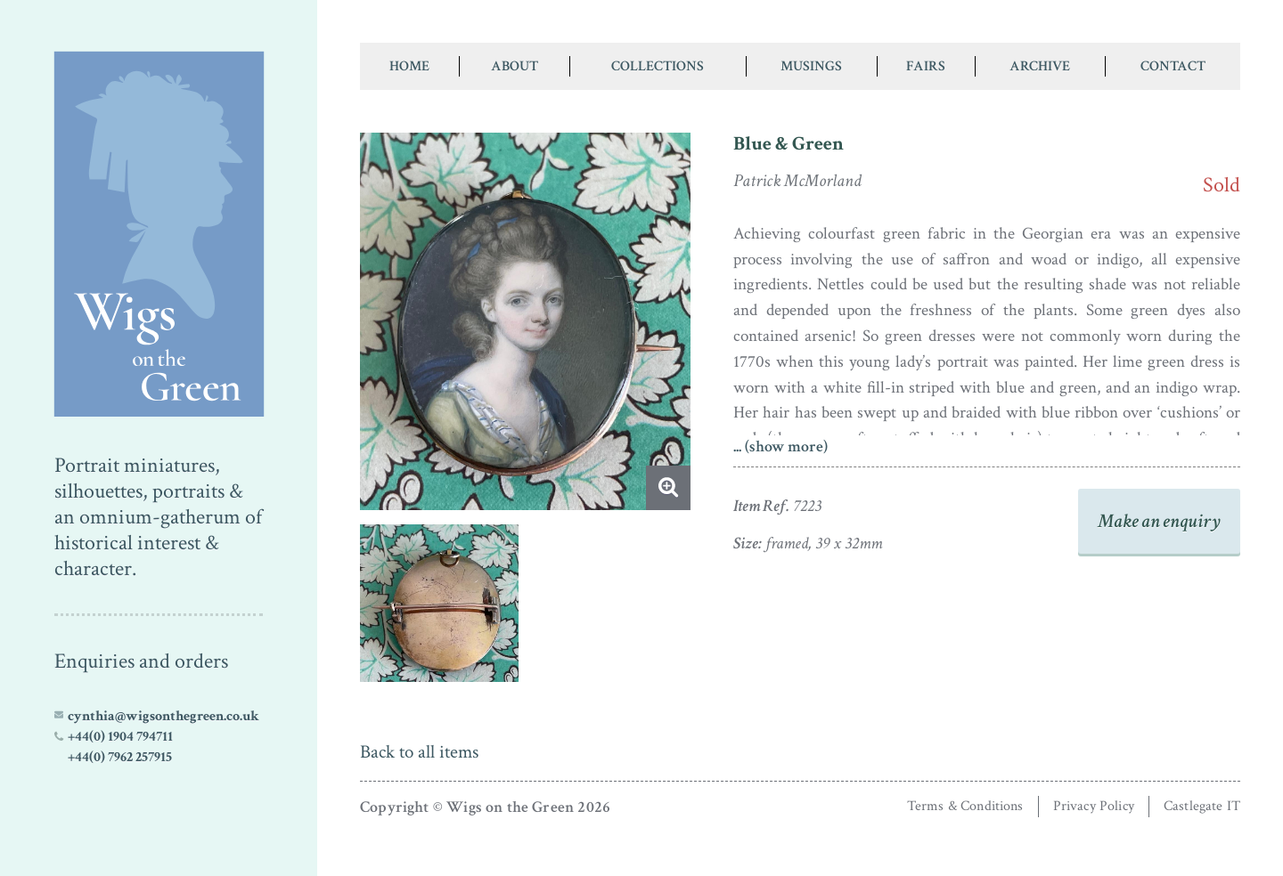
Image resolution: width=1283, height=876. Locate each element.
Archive (1039, 66)
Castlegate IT (1202, 806)
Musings (811, 66)
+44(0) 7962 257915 (120, 757)
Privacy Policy (1093, 806)
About (514, 66)
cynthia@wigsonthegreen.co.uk (163, 716)
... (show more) (780, 446)
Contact (1172, 66)
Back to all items (419, 752)
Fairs (925, 66)
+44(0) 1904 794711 (120, 736)
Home (409, 66)
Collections (657, 66)
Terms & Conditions (965, 806)
